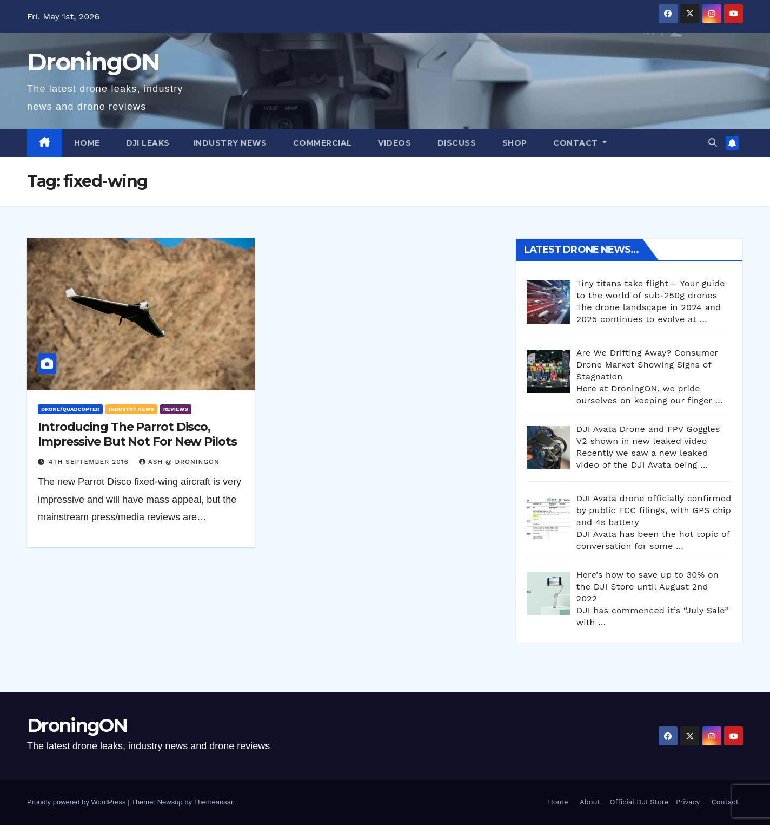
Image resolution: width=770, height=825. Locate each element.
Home (87, 143)
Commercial (321, 143)
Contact (576, 143)
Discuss (455, 143)
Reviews (175, 409)
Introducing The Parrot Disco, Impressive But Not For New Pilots (137, 434)
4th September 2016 (90, 462)
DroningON (93, 61)
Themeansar (213, 802)
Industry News (230, 143)
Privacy (688, 802)
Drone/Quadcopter (70, 409)
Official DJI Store (637, 802)
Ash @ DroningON (179, 462)
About (590, 802)
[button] (712, 143)
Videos (393, 143)
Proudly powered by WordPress (77, 802)
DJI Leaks (147, 143)
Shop (513, 143)
